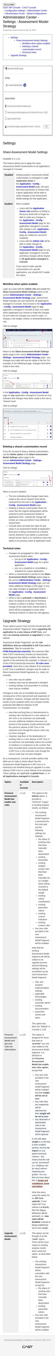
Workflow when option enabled (36, 43)
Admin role (38, 241)
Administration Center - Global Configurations (25, 13)
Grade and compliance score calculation (40, 1183)
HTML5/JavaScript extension (17, 651)
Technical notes (29, 52)
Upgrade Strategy (18, 55)
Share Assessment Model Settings (32, 40)
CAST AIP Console (11, 7)
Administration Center (37, 10)
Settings (14, 37)
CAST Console (29, 7)
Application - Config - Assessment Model (29, 392)
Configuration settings (15, 10)
